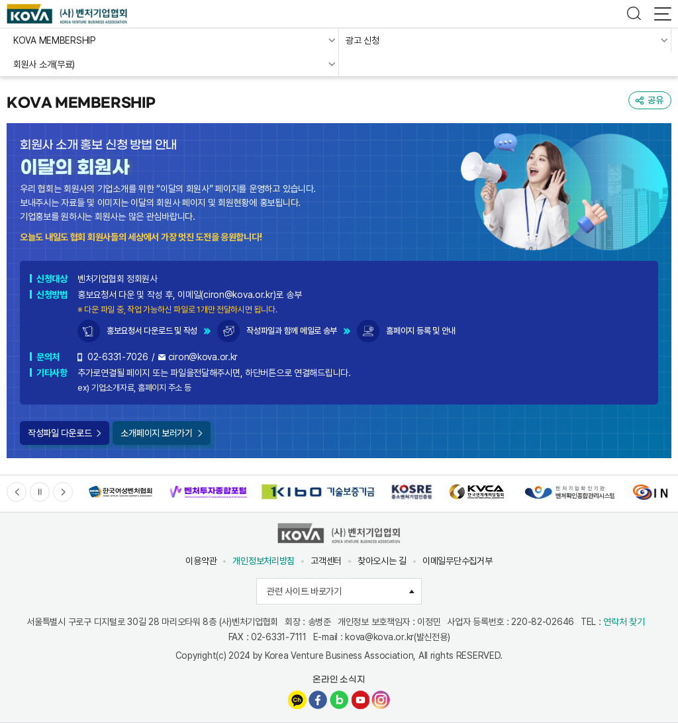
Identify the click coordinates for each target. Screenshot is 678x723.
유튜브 (360, 700)
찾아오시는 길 (382, 560)
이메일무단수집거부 (457, 560)
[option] (120, 492)
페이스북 (318, 700)
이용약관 (201, 560)
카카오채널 (297, 700)
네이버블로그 (339, 700)
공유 (655, 100)
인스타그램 (380, 700)
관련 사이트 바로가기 (344, 591)
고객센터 (326, 560)
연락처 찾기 (623, 621)
